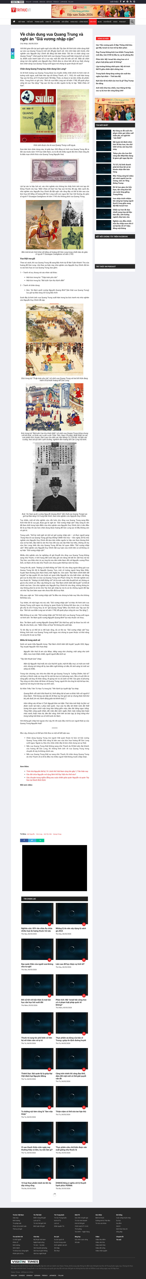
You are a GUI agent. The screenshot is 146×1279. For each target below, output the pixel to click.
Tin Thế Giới (37, 1215)
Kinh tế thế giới (79, 1223)
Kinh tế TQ (57, 1220)
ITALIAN (70, 2)
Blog (100, 22)
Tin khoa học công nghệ (20, 1251)
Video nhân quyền (101, 1251)
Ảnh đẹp (57, 1248)
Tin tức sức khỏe (101, 1223)
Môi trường (16, 1220)
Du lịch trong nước (60, 1242)
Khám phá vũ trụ (18, 1253)
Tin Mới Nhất (102, 125)
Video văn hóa (100, 1242)
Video (115, 22)
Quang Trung (57, 834)
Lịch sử (56, 1223)
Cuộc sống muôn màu (123, 1218)
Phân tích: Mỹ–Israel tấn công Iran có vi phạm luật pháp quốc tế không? (71, 1002)
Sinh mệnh (16, 1248)
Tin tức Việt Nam (18, 1215)
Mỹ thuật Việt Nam (39, 1239)
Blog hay (77, 1237)
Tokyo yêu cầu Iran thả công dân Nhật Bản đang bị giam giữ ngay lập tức (123, 155)
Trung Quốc (39, 22)
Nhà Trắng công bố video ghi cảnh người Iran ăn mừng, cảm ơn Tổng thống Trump (123, 179)
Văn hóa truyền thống (40, 1251)
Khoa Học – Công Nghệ (79, 22)
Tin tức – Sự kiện (38, 1245)
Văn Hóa (93, 22)
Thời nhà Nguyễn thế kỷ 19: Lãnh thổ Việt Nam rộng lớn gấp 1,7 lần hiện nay (57, 771)
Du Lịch (56, 1237)
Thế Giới (30, 22)
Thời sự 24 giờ (17, 1229)
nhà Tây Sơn (48, 834)
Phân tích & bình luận (19, 1226)
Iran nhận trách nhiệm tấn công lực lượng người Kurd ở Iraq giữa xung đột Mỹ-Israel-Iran (123, 202)
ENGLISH (28, 2)
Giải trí (118, 1226)
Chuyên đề (107, 22)
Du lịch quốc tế (59, 1239)
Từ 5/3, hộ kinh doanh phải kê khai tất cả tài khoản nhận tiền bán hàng (122, 168)
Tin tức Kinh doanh (81, 1220)
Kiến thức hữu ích (122, 1229)
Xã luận (77, 1242)
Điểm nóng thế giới (39, 1218)
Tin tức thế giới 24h (39, 1223)
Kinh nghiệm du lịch (60, 1245)
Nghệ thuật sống (38, 1242)
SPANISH (42, 2)
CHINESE (35, 2)
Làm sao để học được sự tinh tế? (70, 964)
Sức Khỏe (56, 22)
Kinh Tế (48, 22)
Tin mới (118, 1240)
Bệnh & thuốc (100, 1218)
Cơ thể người (17, 1239)
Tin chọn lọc (30, 899)
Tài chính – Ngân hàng (82, 1232)
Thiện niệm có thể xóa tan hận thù (71, 1111)
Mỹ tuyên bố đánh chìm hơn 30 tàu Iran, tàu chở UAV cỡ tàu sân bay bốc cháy (122, 145)
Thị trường (78, 1229)
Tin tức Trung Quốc (60, 1218)
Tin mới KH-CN (18, 1237)
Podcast (122, 22)
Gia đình (119, 1223)
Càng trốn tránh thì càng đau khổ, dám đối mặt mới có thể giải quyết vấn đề (71, 1076)
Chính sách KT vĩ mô (81, 1226)
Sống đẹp (119, 1232)
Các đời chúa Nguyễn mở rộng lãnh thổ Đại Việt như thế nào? (51, 774)
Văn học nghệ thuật (39, 1253)
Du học (118, 1220)
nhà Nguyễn (31, 834)
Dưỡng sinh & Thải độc (103, 1220)
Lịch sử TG (36, 1220)
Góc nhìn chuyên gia (81, 1218)
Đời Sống (65, 22)
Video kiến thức (101, 1245)
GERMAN (49, 2)
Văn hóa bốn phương (40, 1248)
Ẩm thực (57, 1251)
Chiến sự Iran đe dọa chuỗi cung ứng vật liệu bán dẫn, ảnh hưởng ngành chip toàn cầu (122, 213)
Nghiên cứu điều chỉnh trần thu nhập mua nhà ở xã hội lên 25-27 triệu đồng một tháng (123, 224)
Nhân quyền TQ (59, 1226)
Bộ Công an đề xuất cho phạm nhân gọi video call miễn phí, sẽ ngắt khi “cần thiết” (123, 134)
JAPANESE (63, 2)
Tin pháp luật (17, 1223)
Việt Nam (21, 22)
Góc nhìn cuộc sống (81, 1239)
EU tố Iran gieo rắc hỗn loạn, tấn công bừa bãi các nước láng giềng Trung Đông (122, 190)
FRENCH (56, 2)
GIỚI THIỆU (114, 2)
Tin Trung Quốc (59, 1215)
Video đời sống (100, 1248)
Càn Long (39, 834)
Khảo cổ (15, 1242)
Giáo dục (16, 1218)
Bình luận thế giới (39, 1226)
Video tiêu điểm (101, 1239)
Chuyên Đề (119, 1237)
